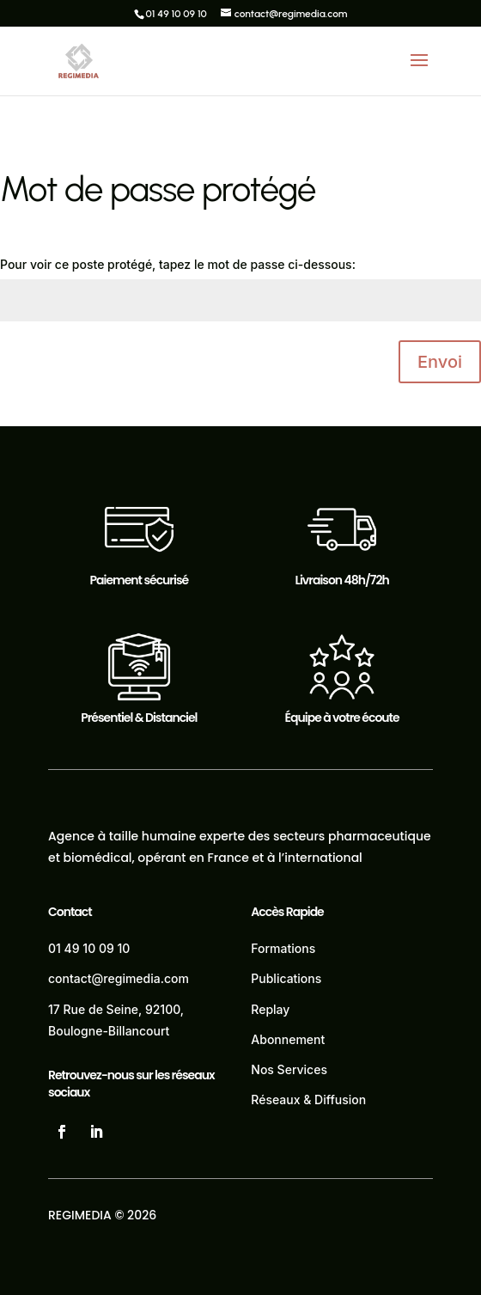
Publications (286, 978)
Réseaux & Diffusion (308, 1099)
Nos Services (289, 1069)
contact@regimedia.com (118, 978)
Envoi (439, 361)
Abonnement (288, 1039)
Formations (283, 948)
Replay (270, 1009)
